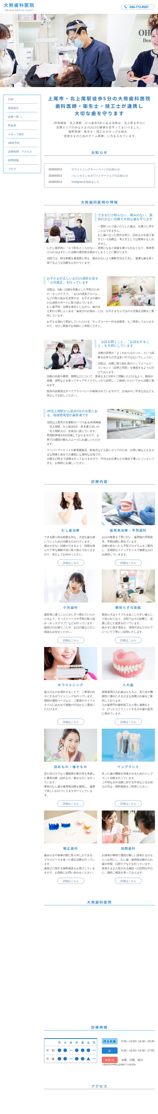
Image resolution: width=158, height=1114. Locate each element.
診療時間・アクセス (20, 151)
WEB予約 (14, 142)
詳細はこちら (71, 562)
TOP (11, 99)
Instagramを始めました (86, 181)
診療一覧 (15, 116)
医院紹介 (13, 108)
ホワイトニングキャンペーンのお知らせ (96, 169)
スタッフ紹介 (16, 134)
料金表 (12, 125)
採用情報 (13, 160)
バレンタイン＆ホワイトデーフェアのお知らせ (100, 175)
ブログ (12, 168)
